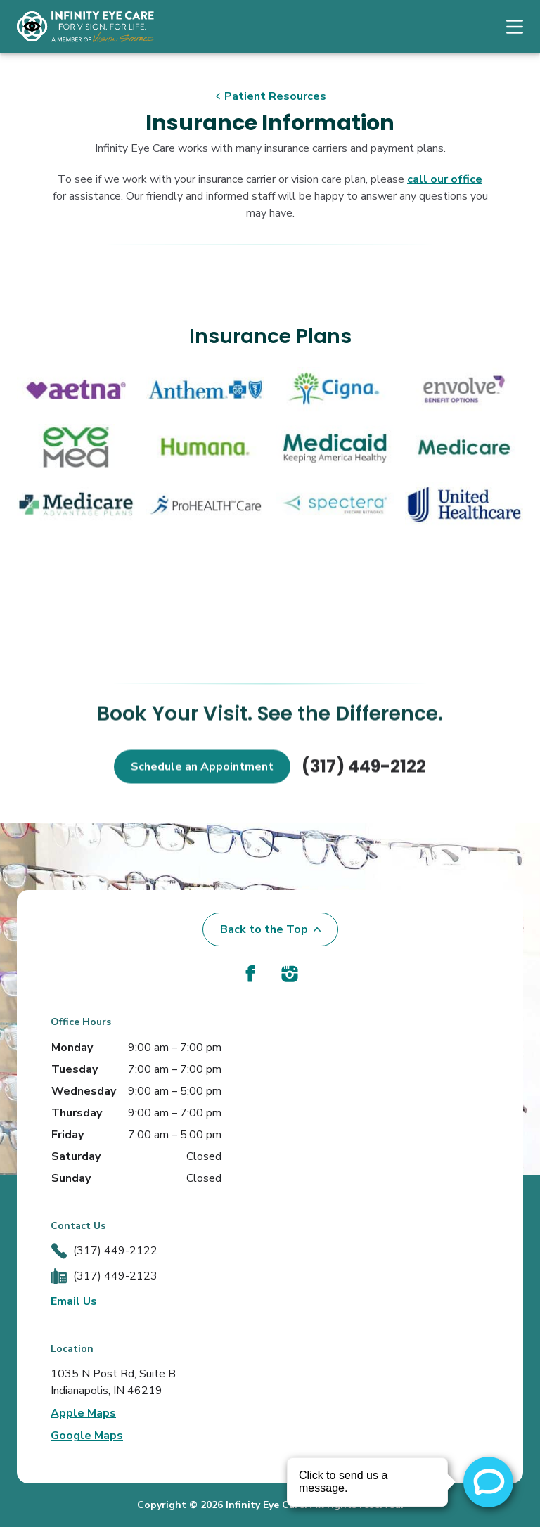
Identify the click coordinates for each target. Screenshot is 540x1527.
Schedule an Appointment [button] (202, 784)
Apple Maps (83, 1413)
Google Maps (87, 1435)
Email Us (74, 1301)
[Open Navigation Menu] (507, 26)
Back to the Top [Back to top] (270, 929)
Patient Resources (270, 96)
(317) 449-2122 (364, 784)
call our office (444, 179)
